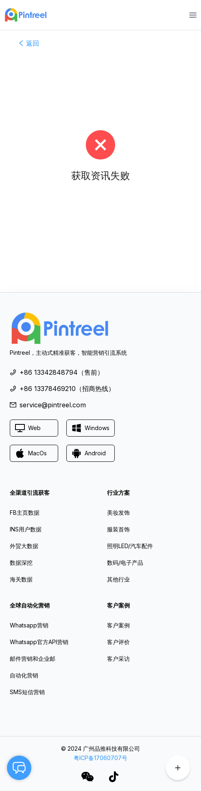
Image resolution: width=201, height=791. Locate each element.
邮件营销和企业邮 (32, 658)
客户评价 (118, 641)
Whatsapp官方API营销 (39, 641)
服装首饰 (118, 529)
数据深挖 (21, 562)
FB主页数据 (24, 512)
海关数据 (21, 579)
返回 (28, 43)
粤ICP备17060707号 (100, 757)
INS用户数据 (26, 529)
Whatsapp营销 (29, 625)
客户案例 (118, 625)
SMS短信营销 (27, 691)
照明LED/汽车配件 (130, 545)
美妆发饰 (118, 512)
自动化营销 (24, 675)
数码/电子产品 (125, 562)
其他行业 (118, 579)
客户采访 (118, 658)
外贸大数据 (24, 545)
